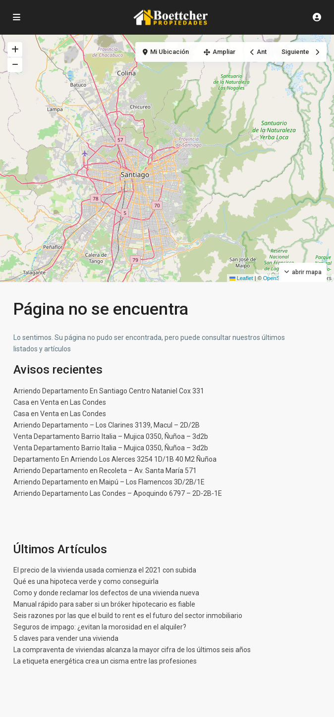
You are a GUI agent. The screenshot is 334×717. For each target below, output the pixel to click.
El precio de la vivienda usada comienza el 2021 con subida (104, 570)
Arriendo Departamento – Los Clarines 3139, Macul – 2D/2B (106, 425)
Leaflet (241, 278)
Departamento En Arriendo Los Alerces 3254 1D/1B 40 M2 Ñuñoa (115, 459)
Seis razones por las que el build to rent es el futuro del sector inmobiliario (127, 616)
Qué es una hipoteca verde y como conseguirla (86, 581)
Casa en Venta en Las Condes (59, 402)
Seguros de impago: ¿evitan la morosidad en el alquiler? (99, 627)
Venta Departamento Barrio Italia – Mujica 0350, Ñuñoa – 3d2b (110, 436)
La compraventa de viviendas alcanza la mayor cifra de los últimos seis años (132, 650)
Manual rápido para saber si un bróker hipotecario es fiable (104, 604)
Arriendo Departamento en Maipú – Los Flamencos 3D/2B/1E (109, 482)
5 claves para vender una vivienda (65, 638)
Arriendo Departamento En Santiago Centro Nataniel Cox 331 (108, 391)
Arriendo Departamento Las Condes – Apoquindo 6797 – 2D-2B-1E (117, 493)
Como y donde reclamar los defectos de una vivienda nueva (106, 593)
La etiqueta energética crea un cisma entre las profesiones (105, 661)
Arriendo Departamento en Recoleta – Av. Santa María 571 (105, 471)
